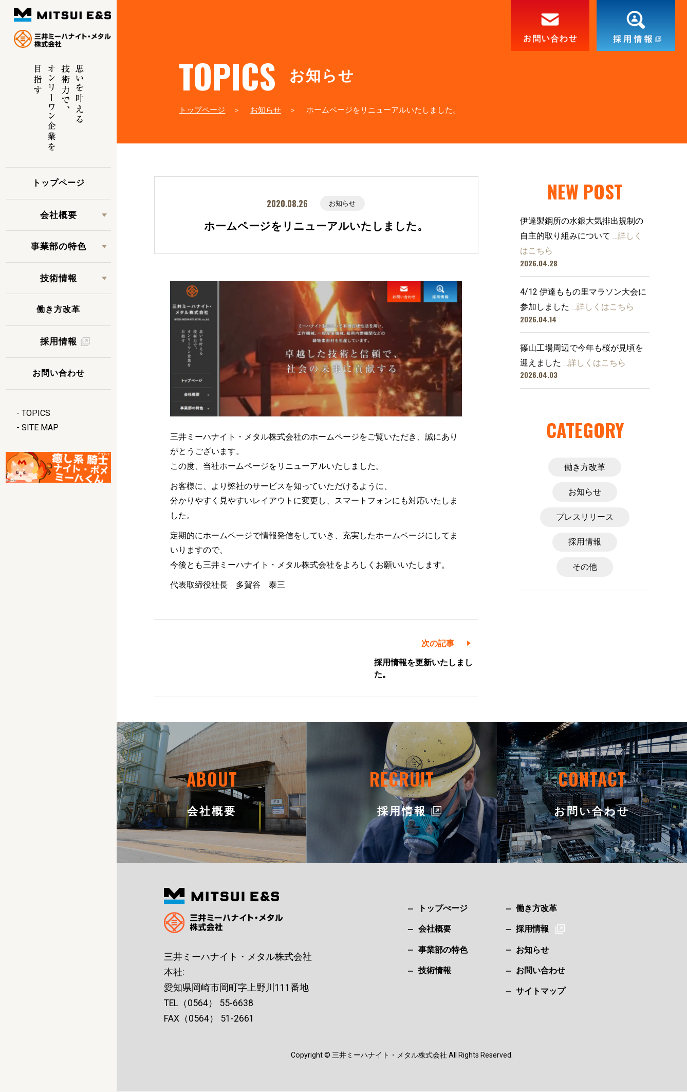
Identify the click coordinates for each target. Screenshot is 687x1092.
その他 (584, 569)
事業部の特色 (58, 246)
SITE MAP (40, 427)
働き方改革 (58, 309)
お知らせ (265, 110)
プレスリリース (585, 518)
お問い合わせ (58, 373)
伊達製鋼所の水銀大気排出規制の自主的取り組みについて (581, 236)
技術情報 (58, 278)
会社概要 (58, 215)
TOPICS (36, 413)
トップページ (58, 183)
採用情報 (584, 543)
